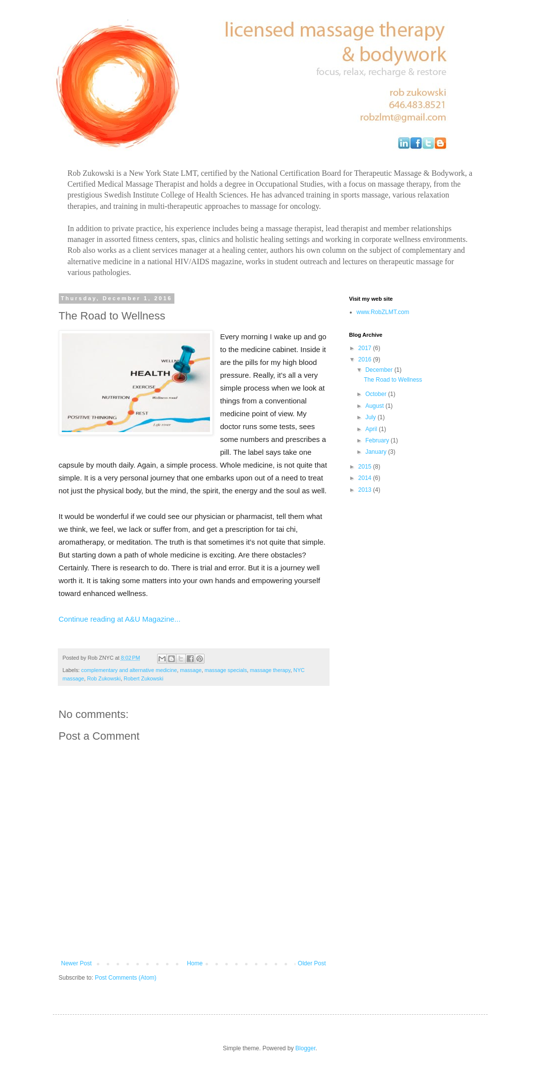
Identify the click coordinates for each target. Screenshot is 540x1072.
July (371, 417)
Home (195, 963)
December (379, 369)
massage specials (226, 670)
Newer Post (76, 963)
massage (191, 670)
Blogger (305, 1048)
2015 (365, 466)
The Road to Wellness (393, 379)
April (371, 429)
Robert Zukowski (143, 678)
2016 (365, 359)
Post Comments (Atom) (126, 977)
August (375, 405)
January (376, 451)
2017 (365, 348)
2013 (365, 489)
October (376, 394)
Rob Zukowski (104, 678)
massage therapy (270, 670)
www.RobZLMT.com (383, 312)
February (377, 440)
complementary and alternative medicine (129, 670)
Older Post (312, 963)
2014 (365, 478)
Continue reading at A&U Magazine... (120, 619)
